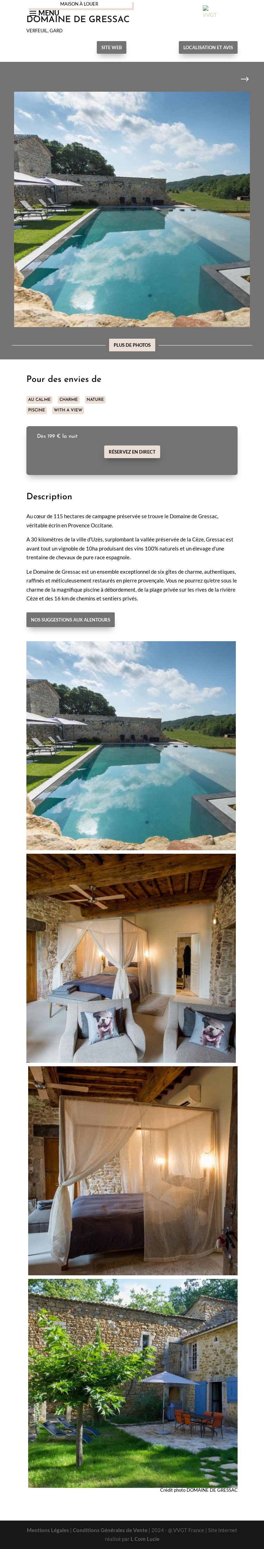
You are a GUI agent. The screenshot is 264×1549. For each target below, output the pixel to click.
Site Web (111, 47)
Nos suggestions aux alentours (70, 620)
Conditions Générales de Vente (110, 1530)
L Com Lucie (145, 1539)
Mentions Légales (48, 1530)
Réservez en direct (132, 452)
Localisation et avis (208, 47)
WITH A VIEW (68, 410)
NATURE (95, 400)
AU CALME (39, 400)
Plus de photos (132, 345)
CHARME (68, 400)
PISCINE (36, 410)
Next (239, 79)
